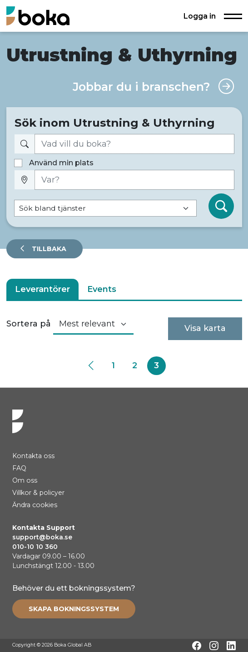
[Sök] (221, 206)
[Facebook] (196, 645)
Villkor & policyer (38, 493)
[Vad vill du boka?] (134, 144)
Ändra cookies (34, 505)
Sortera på (28, 324)
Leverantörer (42, 289)
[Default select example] (105, 208)
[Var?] (134, 180)
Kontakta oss (33, 456)
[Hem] (37, 16)
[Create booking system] (73, 608)
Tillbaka (48, 249)
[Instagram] (213, 645)
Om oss (24, 480)
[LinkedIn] (231, 645)
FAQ (19, 468)
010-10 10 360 (35, 547)
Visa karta (205, 328)
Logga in (200, 15)
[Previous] (91, 365)
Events (101, 289)
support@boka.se (42, 537)
